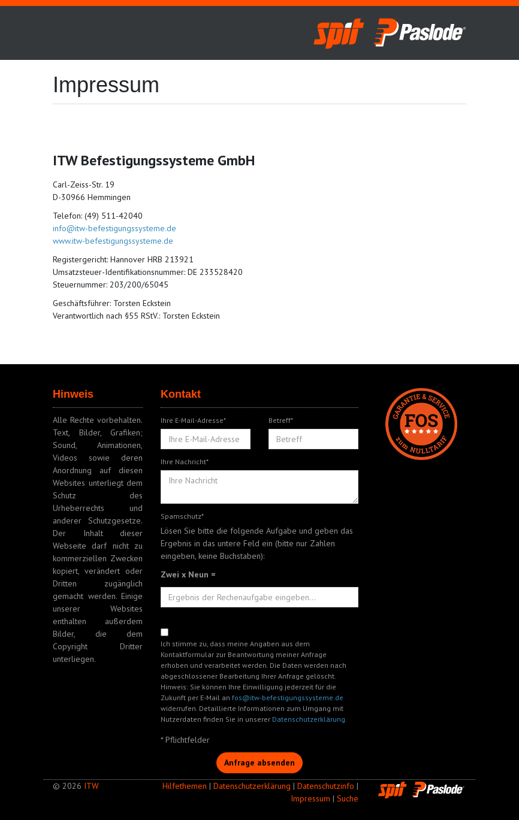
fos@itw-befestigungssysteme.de (287, 697)
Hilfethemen (184, 785)
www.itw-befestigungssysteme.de (113, 240)
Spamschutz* (182, 516)
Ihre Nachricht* (185, 461)
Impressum (310, 798)
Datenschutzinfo (325, 785)
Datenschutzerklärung (308, 719)
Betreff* (280, 420)
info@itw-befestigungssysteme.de (114, 228)
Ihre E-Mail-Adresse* (193, 420)
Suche (347, 798)
